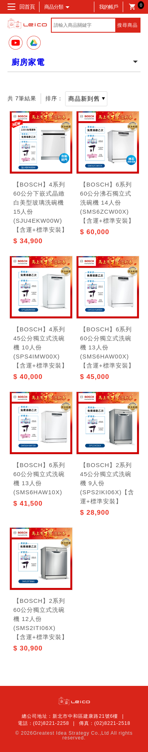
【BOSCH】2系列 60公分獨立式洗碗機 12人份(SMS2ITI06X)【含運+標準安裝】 (40, 618)
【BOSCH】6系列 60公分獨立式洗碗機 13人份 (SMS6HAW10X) (39, 478)
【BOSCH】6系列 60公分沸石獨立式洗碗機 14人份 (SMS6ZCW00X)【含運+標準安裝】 (107, 202)
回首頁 (27, 7)
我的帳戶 (108, 7)
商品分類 (56, 7)
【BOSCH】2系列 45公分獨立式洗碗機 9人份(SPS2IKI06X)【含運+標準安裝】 (107, 483)
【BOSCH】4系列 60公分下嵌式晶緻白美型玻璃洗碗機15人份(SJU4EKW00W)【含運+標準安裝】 (40, 207)
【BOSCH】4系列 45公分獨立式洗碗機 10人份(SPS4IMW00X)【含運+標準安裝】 (40, 347)
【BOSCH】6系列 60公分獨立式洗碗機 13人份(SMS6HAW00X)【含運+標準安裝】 (107, 347)
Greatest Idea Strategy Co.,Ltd (71, 733)
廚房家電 (28, 62)
